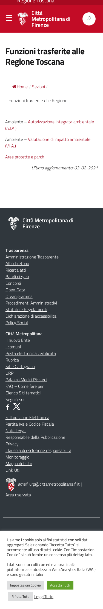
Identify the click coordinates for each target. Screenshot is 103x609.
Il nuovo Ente (17, 340)
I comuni (13, 346)
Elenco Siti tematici (23, 392)
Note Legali (15, 430)
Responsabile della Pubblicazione (35, 437)
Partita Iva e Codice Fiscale (29, 424)
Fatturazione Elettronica (27, 417)
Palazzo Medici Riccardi (26, 379)
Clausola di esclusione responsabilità (38, 450)
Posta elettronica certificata (30, 353)
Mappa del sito (18, 463)
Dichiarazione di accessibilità (30, 316)
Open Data (15, 289)
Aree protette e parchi (25, 156)
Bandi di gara (17, 276)
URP (9, 373)
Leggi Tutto (43, 596)
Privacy (12, 443)
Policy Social (16, 322)
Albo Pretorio (17, 263)
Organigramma (19, 296)
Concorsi (13, 283)
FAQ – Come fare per (24, 386)
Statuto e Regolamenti (26, 309)
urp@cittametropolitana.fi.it (55, 484)
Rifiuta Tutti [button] (21, 596)
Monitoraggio (17, 457)
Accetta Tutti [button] (60, 585)
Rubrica (12, 360)
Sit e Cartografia (20, 366)
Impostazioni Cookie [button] (25, 585)
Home (20, 86)
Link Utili (13, 470)
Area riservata (18, 494)
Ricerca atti (15, 270)
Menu (8, 19)
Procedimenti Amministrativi (31, 303)
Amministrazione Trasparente (32, 257)
